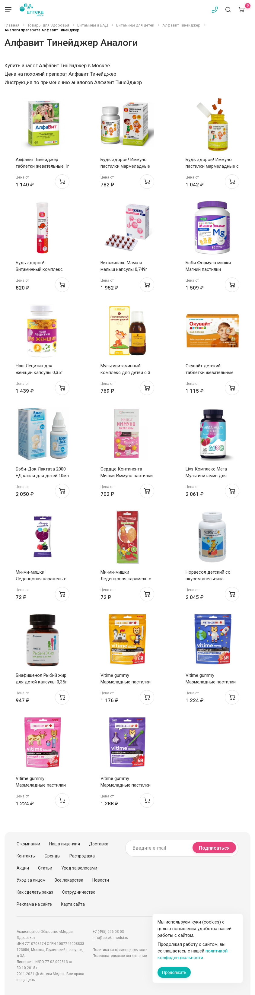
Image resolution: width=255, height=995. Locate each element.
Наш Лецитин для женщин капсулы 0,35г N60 (39, 372)
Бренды (52, 856)
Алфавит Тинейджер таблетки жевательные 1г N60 (42, 166)
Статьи (45, 868)
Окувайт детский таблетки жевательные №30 (210, 372)
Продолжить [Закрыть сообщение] (174, 972)
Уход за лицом (31, 880)
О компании (28, 843)
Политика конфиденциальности (120, 950)
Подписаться (214, 848)
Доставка (98, 843)
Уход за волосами (79, 868)
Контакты (26, 856)
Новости (100, 880)
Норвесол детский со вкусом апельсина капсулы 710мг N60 (208, 578)
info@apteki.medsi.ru (110, 938)
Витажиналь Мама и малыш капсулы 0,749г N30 (123, 269)
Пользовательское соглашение (120, 956)
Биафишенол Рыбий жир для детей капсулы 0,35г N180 (41, 682)
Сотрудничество (78, 892)
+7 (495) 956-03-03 (108, 932)
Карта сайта (73, 904)
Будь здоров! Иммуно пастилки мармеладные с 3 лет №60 (212, 166)
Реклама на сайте (34, 904)
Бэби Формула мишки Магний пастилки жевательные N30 (208, 269)
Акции (23, 868)
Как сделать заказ (35, 892)
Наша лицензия (64, 843)
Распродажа (82, 856)
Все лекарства (69, 880)
